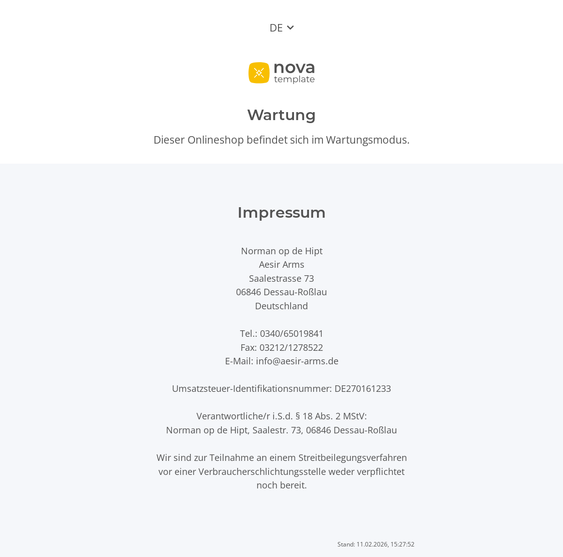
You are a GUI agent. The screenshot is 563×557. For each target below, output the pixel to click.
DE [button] (276, 28)
